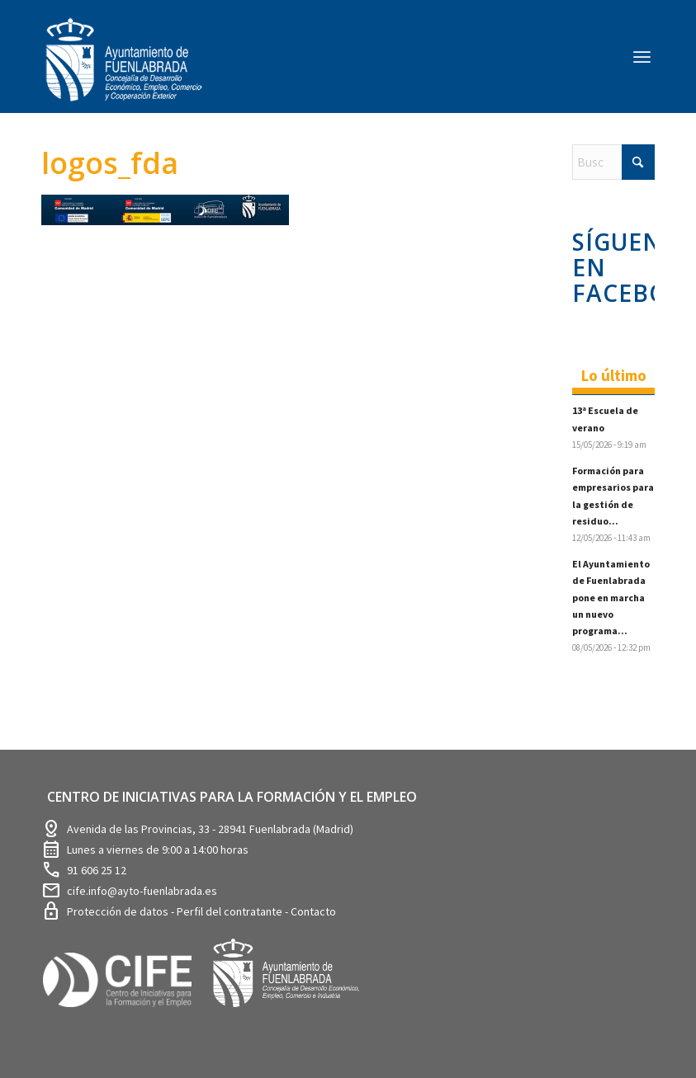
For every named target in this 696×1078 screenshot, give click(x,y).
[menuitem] (642, 56)
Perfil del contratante (231, 911)
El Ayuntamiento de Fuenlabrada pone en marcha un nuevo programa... (611, 597)
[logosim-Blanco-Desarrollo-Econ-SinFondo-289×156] (123, 69)
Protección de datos (119, 911)
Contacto (313, 911)
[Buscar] (613, 162)
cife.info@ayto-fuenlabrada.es (142, 890)
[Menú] (642, 56)
